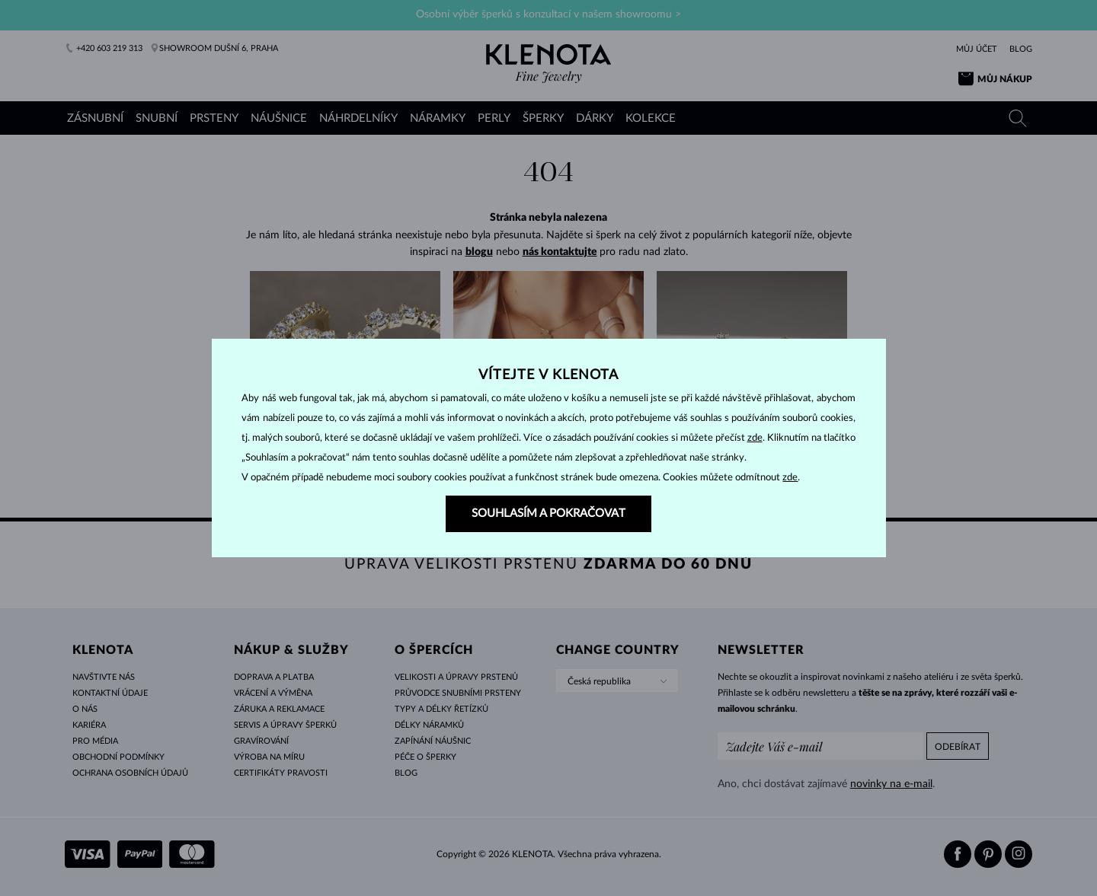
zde (755, 438)
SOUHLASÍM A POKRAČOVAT (548, 513)
